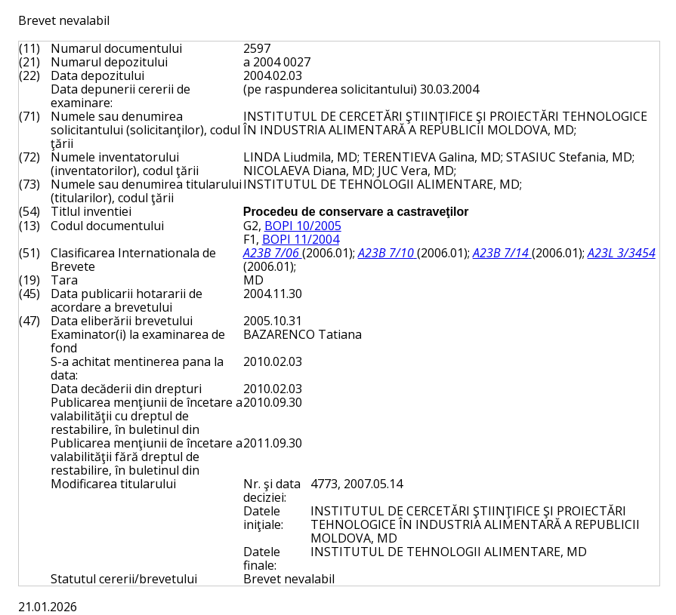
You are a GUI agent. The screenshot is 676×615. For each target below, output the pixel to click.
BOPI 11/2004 (300, 239)
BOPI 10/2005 (302, 225)
